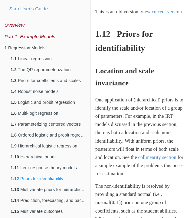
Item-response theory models (44, 167)
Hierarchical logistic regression (44, 146)
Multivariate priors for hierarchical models (50, 189)
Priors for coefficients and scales (46, 80)
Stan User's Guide (28, 8)
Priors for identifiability (37, 178)
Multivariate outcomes (37, 211)
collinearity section (157, 157)
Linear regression (31, 58)
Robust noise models (35, 91)
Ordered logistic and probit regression (50, 135)
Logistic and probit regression (43, 102)
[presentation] (108, 203)
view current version (161, 11)
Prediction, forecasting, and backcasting (50, 200)
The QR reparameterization (41, 69)
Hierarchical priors (33, 156)
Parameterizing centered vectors (46, 124)
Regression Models (25, 47)
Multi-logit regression (34, 113)
